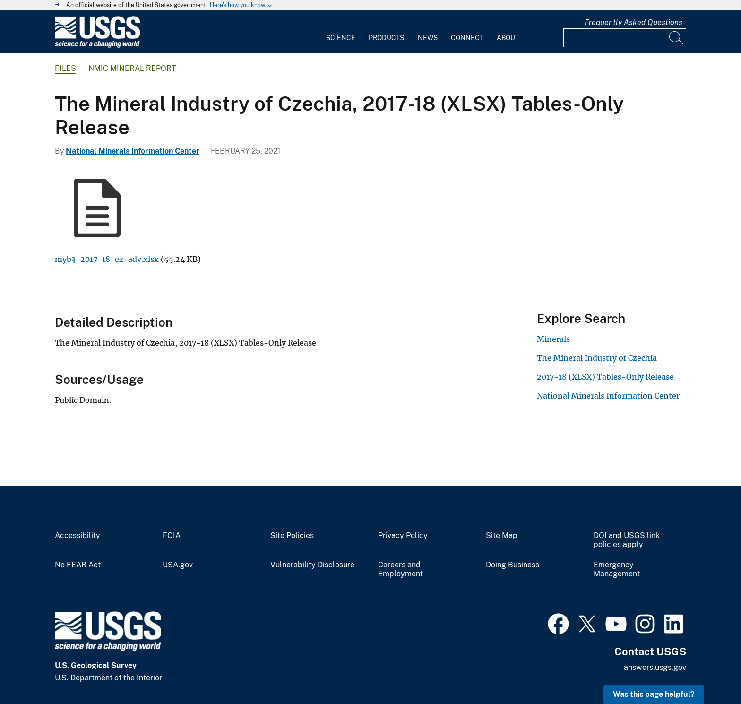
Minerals (553, 339)
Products (386, 38)
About (508, 38)
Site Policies (292, 535)
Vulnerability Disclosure (312, 565)
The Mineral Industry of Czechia (597, 358)
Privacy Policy (403, 535)
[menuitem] (340, 32)
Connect (467, 38)
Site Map (501, 535)
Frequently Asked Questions (633, 22)
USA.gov (178, 565)
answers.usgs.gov (655, 667)
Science (340, 38)
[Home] (97, 45)
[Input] (624, 37)
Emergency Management (617, 569)
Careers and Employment (400, 569)
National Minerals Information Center (132, 151)
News (428, 38)
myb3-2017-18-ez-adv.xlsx (107, 259)
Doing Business (512, 565)
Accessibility (77, 535)
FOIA (172, 535)
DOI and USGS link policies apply (627, 540)
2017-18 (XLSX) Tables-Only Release (605, 377)
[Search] (676, 37)
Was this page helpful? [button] (654, 694)
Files (65, 68)
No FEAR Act (78, 565)
